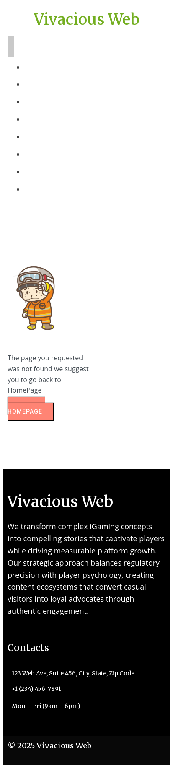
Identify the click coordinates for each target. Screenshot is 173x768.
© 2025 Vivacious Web (50, 745)
